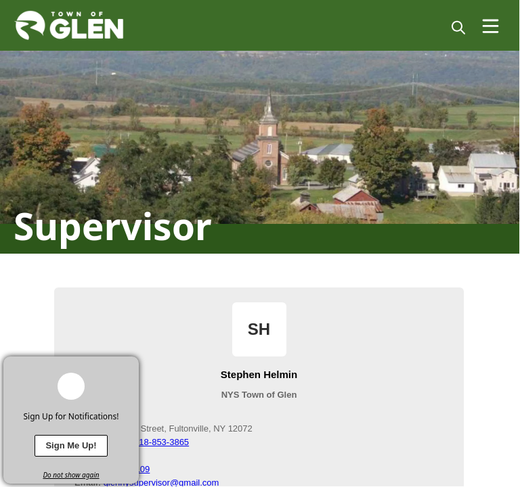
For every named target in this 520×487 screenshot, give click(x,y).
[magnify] (458, 27)
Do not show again (71, 475)
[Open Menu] (490, 26)
